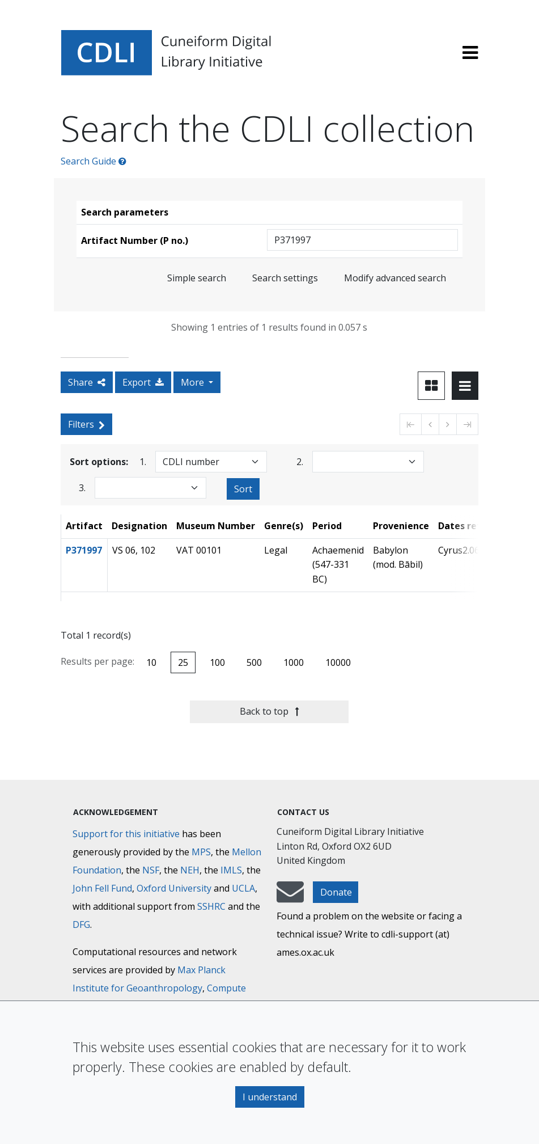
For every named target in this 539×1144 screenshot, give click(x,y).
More (193, 382)
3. (82, 487)
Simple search (196, 278)
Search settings (285, 278)
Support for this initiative (126, 834)
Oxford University (174, 888)
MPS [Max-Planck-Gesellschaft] (201, 852)
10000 (338, 662)
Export (143, 382)
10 (151, 662)
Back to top (269, 711)
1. (142, 461)
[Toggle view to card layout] (431, 386)
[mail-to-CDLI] (290, 897)
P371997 (84, 550)
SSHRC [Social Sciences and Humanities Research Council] (211, 906)
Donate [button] (336, 892)
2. (299, 461)
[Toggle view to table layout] (465, 386)
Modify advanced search (395, 278)
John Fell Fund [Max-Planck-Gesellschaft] (102, 888)
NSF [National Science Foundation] (150, 870)
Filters (86, 424)
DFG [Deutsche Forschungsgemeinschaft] (81, 924)
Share (86, 382)
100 (217, 662)
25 (183, 662)
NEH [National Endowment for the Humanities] (190, 870)
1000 (293, 662)
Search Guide (93, 161)
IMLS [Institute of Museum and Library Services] (231, 870)
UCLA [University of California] (243, 888)
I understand (270, 1097)
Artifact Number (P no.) (134, 240)
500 (254, 662)
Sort (243, 489)
